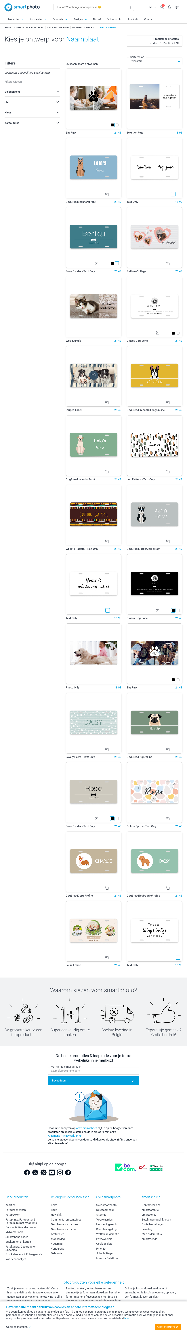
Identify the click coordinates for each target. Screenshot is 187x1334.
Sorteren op (137, 57)
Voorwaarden (104, 1219)
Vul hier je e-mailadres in (66, 1066)
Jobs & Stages (105, 1253)
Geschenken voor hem (64, 1229)
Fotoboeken (12, 1214)
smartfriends (149, 1239)
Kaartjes (10, 1205)
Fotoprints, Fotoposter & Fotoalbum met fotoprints (21, 1221)
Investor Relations (107, 1258)
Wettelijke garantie (107, 1234)
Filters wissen (13, 81)
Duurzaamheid (105, 1210)
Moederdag (58, 1239)
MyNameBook (14, 1232)
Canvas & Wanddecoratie (20, 1227)
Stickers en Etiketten (18, 1241)
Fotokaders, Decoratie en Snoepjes (20, 1248)
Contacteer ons (151, 1205)
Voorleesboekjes (15, 1259)
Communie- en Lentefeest (66, 1219)
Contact (148, 19)
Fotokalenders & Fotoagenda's (23, 1254)
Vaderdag (56, 1243)
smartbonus (149, 1214)
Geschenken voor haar (64, 1224)
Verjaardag (57, 1248)
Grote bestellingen (153, 1224)
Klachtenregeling (106, 1229)
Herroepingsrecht (106, 1224)
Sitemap (101, 1214)
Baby (54, 1210)
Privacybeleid (104, 1239)
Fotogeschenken (15, 1210)
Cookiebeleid (104, 1243)
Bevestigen (59, 1080)
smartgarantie (150, 1210)
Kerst (54, 1205)
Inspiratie (133, 19)
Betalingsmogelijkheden (156, 1219)
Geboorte (56, 1253)
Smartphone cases (16, 1237)
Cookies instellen (18, 1327)
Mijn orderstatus (152, 1234)
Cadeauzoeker (114, 19)
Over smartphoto (106, 1205)
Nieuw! (97, 19)
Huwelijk (56, 1214)
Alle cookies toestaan (167, 1327)
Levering (147, 1229)
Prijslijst (101, 1248)
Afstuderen (57, 1234)
